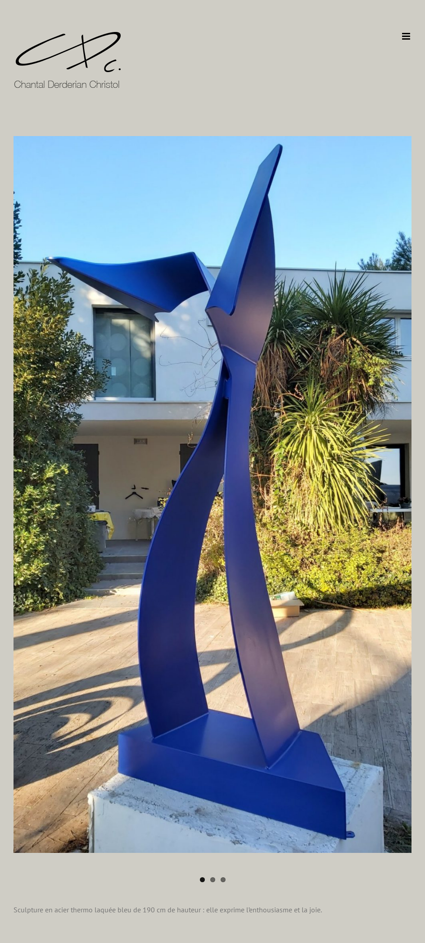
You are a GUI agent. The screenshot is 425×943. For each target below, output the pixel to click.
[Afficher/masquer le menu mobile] (406, 36)
